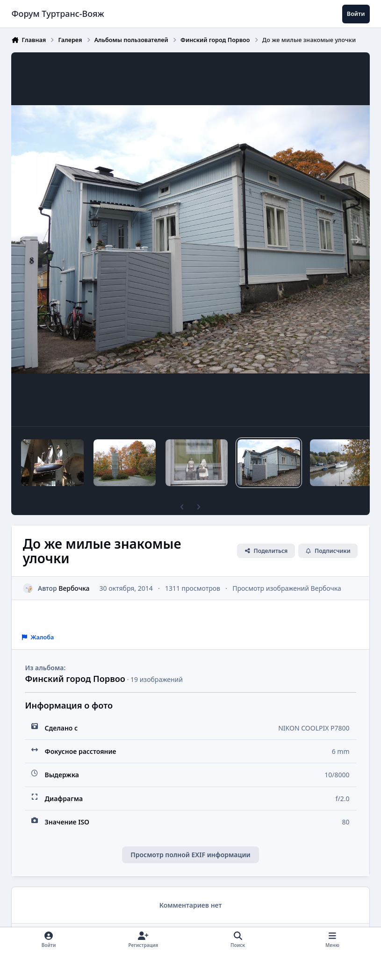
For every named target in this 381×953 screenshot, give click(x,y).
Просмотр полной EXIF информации (190, 854)
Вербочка (74, 587)
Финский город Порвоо (75, 678)
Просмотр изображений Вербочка (287, 587)
